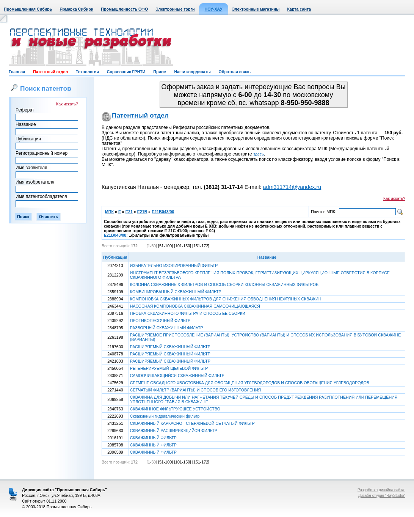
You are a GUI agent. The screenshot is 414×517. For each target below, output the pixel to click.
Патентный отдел (50, 71)
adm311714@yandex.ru (292, 187)
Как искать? (67, 104)
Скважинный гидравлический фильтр (165, 416)
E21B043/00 (163, 211)
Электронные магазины (256, 9)
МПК (109, 211)
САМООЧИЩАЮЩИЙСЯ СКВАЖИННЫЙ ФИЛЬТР (177, 375)
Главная (17, 71)
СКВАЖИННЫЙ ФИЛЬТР (153, 437)
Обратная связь (235, 71)
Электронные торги (174, 9)
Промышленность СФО (124, 9)
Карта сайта (299, 9)
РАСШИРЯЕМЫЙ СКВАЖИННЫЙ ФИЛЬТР (170, 346)
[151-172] (200, 246)
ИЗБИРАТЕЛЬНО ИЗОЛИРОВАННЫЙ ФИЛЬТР (174, 265)
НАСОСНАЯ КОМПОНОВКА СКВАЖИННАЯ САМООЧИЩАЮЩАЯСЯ (195, 306)
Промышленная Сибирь (28, 9)
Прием (159, 71)
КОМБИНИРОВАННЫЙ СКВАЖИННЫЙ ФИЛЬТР (175, 291)
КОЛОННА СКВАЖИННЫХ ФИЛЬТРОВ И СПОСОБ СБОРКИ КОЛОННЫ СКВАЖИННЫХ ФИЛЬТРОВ (224, 284)
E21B (142, 211)
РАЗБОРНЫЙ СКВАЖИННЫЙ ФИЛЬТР (166, 327)
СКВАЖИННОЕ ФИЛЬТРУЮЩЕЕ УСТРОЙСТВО (175, 409)
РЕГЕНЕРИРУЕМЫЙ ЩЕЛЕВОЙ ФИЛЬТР (169, 368)
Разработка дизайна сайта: (381, 490)
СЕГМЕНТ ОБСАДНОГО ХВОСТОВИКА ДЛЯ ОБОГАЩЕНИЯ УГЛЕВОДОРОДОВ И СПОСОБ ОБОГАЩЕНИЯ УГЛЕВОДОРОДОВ (249, 382)
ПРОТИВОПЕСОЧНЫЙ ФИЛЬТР (160, 320)
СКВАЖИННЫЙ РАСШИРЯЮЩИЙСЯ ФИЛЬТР (173, 430)
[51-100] (165, 246)
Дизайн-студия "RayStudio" (381, 495)
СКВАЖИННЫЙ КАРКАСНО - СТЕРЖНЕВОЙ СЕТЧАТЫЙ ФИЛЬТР (192, 423)
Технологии (87, 71)
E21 (129, 211)
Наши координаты (192, 71)
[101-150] (182, 246)
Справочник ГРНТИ (126, 71)
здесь (258, 154)
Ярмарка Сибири (76, 9)
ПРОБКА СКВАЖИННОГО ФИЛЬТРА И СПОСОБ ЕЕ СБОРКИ (187, 313)
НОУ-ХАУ (214, 9)
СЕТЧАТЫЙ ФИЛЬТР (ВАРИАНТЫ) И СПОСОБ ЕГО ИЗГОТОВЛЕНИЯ (195, 390)
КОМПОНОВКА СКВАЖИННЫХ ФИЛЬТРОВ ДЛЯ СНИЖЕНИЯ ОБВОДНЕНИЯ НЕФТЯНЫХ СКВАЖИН (225, 299)
